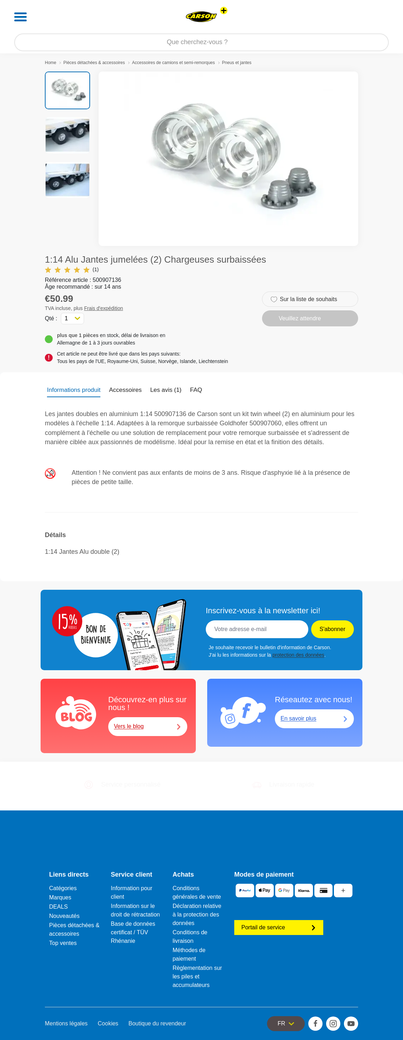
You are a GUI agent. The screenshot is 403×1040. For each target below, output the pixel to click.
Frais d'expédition (103, 308)
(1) (72, 269)
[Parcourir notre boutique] (201, 42)
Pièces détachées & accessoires (94, 62)
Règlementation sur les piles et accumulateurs (197, 976)
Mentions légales (66, 1023)
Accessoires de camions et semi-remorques (173, 62)
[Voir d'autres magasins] (223, 10)
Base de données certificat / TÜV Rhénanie (133, 932)
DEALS (58, 907)
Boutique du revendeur (157, 1023)
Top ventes (63, 943)
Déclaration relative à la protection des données (197, 914)
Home (50, 62)
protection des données (298, 655)
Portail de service (278, 927)
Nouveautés (64, 916)
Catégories (63, 888)
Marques (60, 897)
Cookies (108, 1023)
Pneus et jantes (237, 62)
